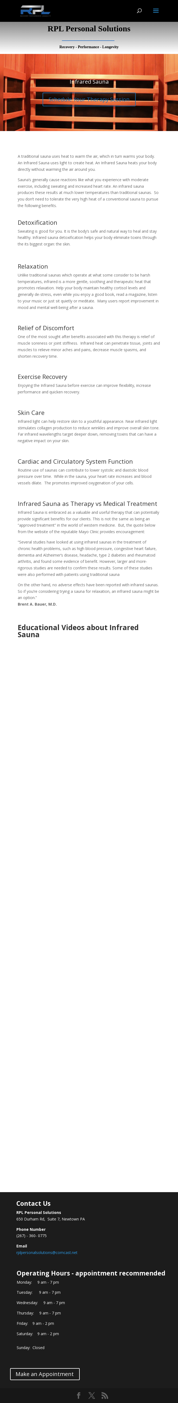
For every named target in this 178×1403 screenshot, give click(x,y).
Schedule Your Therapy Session (89, 99)
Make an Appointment (45, 1374)
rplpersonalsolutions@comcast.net (47, 1252)
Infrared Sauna (89, 81)
